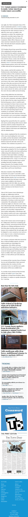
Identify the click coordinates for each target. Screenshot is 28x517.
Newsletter (4, 501)
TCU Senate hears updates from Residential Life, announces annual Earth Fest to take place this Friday (13, 329)
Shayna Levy (5, 334)
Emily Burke (5, 16)
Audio (2, 498)
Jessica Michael (13, 309)
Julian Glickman (6, 371)
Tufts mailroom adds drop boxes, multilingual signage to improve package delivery (14, 353)
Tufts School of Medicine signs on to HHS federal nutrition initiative (11, 305)
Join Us (17, 493)
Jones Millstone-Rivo (7, 356)
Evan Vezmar (15, 393)
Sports (3, 491)
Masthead (18, 486)
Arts (2, 487)
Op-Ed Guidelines (20, 491)
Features (3, 486)
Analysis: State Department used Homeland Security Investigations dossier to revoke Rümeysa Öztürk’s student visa (14, 376)
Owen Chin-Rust (7, 393)
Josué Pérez (6, 379)
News (2, 484)
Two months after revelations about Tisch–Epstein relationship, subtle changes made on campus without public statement (14, 369)
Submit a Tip (18, 489)
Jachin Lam (5, 399)
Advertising (18, 494)
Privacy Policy (19, 498)
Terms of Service (19, 500)
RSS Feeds (18, 496)
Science (3, 494)
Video (2, 500)
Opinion (3, 489)
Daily (15, 177)
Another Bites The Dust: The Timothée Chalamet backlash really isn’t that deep (13, 397)
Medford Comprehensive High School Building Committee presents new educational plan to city (12, 390)
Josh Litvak (4, 309)
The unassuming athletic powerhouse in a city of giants (13, 383)
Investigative (4, 493)
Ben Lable (5, 385)
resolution (19, 27)
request (14, 273)
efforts (8, 62)
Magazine (4, 496)
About (16, 484)
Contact (17, 487)
